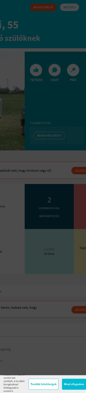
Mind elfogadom (74, 384)
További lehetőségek (44, 384)
